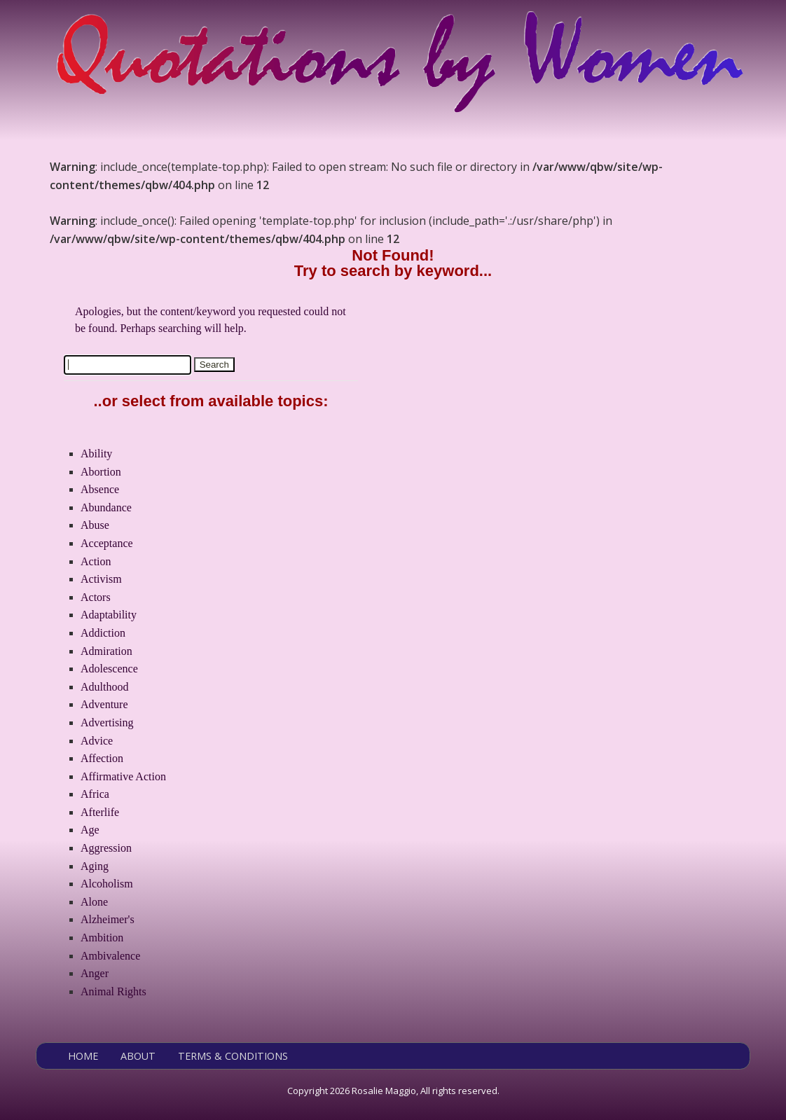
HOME (83, 1056)
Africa (95, 794)
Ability (96, 453)
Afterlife (100, 812)
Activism (101, 579)
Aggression (106, 848)
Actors (96, 597)
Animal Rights (113, 991)
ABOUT (138, 1056)
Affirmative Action (123, 776)
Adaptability (109, 615)
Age (90, 830)
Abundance (106, 507)
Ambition (102, 937)
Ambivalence (110, 956)
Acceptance (107, 543)
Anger (95, 973)
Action (96, 561)
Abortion (101, 472)
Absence (100, 489)
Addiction (103, 633)
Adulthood (104, 687)
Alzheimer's (108, 919)
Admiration (106, 651)
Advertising (107, 722)
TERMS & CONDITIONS (233, 1056)
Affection (102, 758)
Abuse (95, 525)
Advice (97, 741)
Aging (95, 866)
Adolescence (109, 669)
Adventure (104, 704)
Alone (94, 902)
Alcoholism (107, 884)
